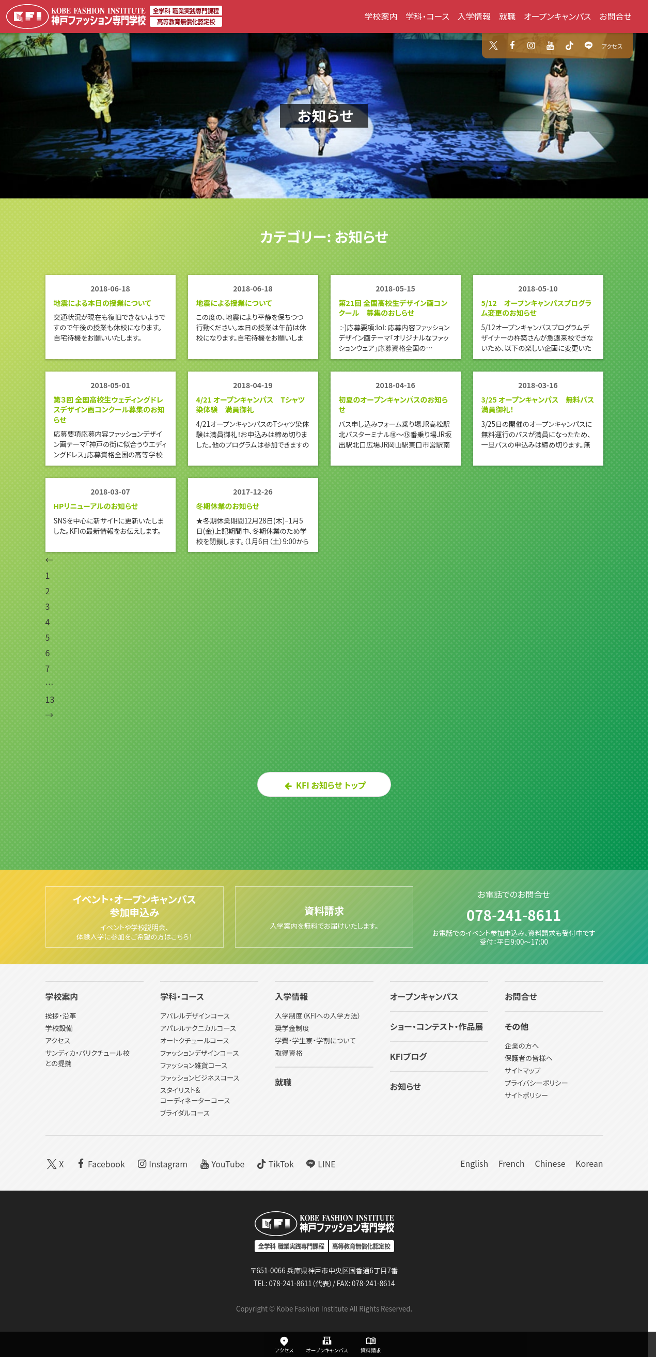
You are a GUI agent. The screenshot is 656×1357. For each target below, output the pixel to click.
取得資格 (288, 1053)
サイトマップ (522, 1071)
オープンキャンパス (557, 16)
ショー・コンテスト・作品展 (436, 1027)
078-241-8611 (513, 911)
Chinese (550, 1164)
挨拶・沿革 (60, 1016)
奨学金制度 (292, 1029)
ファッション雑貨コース (193, 1066)
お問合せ (615, 16)
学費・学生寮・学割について (315, 1041)
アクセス (612, 46)
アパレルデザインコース (195, 1016)
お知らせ (326, 115)
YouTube (221, 1163)
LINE (320, 1163)
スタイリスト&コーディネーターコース (195, 1096)
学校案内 (380, 16)
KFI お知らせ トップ (324, 804)
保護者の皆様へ (529, 1058)
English (474, 1164)
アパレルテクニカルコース (198, 1029)
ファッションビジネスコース (200, 1078)
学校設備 (59, 1029)
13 (50, 719)
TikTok (274, 1163)
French (511, 1164)
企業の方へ (522, 1046)
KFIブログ (408, 1057)
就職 (507, 16)
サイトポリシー (526, 1096)
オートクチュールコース (194, 1041)
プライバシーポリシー (536, 1083)
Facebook (99, 1163)
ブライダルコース (185, 1113)
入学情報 (474, 16)
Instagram (161, 1163)
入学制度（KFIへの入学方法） (318, 1016)
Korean (589, 1164)
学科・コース (427, 16)
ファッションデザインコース (199, 1053)
